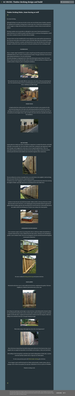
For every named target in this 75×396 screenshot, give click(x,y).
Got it (64, 392)
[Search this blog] (68, 2)
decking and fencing (28, 276)
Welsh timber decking (34, 359)
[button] (7, 15)
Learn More (59, 392)
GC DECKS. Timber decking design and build (22, 2)
